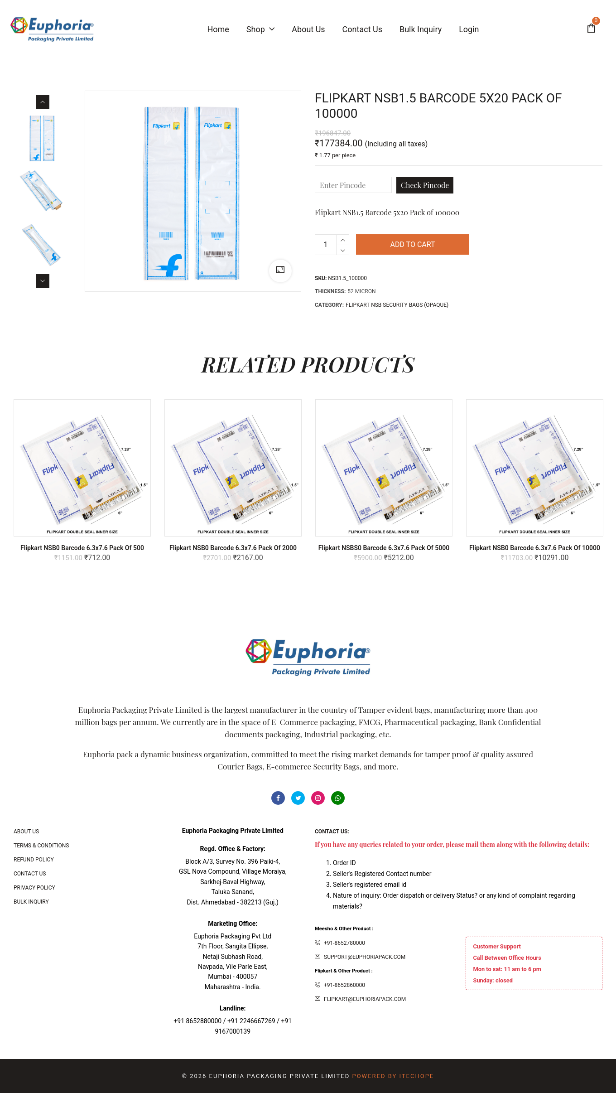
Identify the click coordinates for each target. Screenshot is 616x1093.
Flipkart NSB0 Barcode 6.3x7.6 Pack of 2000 (233, 547)
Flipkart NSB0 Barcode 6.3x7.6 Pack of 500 (82, 547)
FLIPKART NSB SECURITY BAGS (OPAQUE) (397, 305)
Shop (260, 29)
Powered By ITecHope (393, 1076)
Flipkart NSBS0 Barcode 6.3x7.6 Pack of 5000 (383, 547)
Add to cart (412, 244)
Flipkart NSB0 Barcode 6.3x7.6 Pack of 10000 (534, 547)
